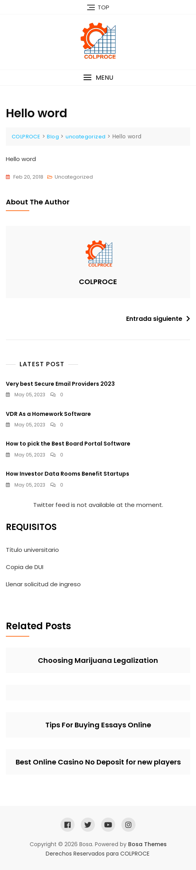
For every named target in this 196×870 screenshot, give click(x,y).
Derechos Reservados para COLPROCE (98, 853)
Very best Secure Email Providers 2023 (60, 384)
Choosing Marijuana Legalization (98, 660)
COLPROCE (98, 281)
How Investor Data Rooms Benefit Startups (67, 474)
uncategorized (74, 177)
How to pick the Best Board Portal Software (68, 444)
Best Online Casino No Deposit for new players (98, 762)
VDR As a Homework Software (48, 414)
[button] (98, 77)
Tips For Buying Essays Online (98, 725)
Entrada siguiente (154, 318)
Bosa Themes (147, 844)
